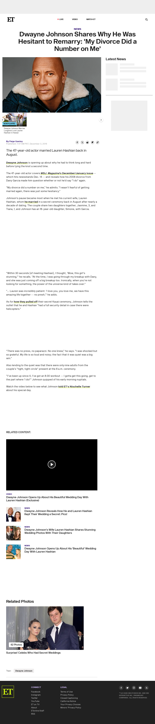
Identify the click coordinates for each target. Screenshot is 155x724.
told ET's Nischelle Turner (74, 386)
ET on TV (35, 704)
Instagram (36, 695)
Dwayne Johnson (17, 163)
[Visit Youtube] (140, 688)
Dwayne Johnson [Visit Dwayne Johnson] (23, 671)
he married (31, 202)
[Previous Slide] (2, 120)
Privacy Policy (67, 695)
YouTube (35, 701)
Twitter (34, 698)
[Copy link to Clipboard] (97, 142)
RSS (33, 714)
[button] (52, 464)
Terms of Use (66, 691)
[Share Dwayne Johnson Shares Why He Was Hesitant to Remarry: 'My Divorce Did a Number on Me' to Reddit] (87, 142)
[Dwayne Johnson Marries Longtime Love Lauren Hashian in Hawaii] (15, 124)
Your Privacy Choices (70, 704)
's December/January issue (66, 173)
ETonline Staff (37, 710)
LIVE (61, 19)
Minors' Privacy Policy (70, 707)
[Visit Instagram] (134, 688)
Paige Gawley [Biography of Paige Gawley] (16, 141)
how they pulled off (26, 302)
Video (75, 19)
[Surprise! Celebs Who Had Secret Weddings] (51, 628)
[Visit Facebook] (121, 688)
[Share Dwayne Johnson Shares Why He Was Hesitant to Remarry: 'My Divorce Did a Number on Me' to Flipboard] (92, 142)
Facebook (35, 691)
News (77, 29)
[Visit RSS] (146, 688)
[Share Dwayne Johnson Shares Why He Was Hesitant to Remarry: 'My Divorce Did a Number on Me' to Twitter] (82, 142)
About (34, 707)
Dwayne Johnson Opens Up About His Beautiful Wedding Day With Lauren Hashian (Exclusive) (47, 499)
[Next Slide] (101, 120)
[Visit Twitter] (127, 688)
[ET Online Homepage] (11, 19)
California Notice (68, 701)
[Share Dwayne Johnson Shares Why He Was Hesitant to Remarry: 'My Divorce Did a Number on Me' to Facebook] (77, 142)
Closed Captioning (69, 698)
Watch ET (91, 19)
